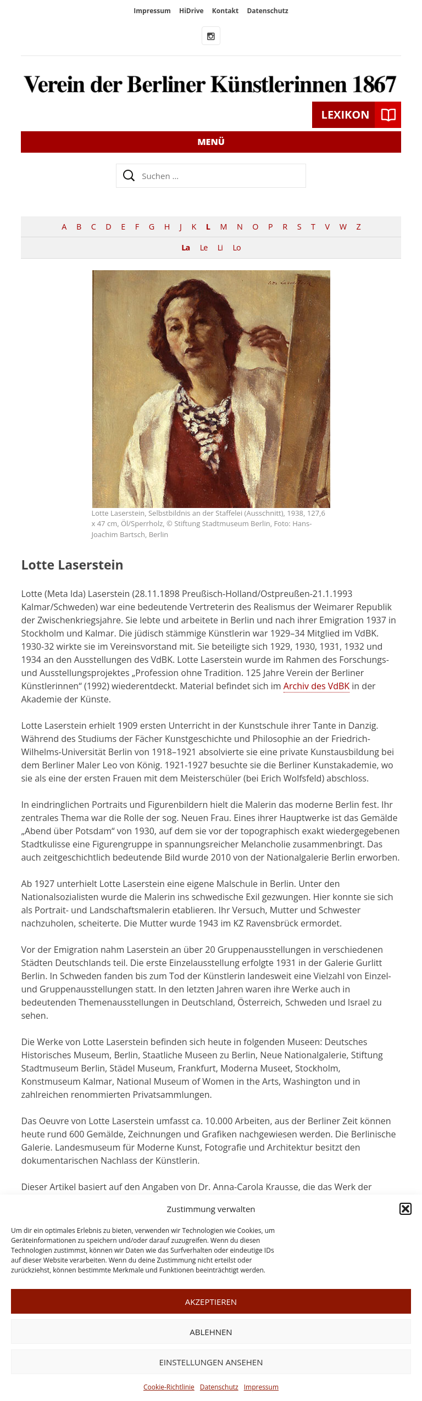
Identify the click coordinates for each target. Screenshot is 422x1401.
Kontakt (225, 10)
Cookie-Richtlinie (169, 1387)
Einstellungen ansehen (211, 1362)
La (185, 247)
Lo (237, 247)
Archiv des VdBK (316, 686)
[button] (405, 1208)
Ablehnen (211, 1331)
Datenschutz (219, 1387)
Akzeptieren (211, 1301)
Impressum (261, 1387)
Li (220, 247)
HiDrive (191, 10)
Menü (211, 142)
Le (204, 247)
